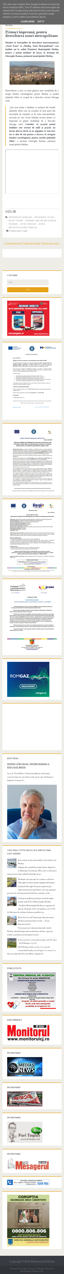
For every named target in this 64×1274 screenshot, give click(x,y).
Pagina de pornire (31, 243)
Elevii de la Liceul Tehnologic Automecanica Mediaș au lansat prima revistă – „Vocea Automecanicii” (36, 920)
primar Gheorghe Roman (41, 221)
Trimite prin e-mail (16, 230)
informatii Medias (20, 217)
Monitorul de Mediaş (43, 1261)
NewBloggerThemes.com (32, 1271)
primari (13, 224)
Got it (40, 21)
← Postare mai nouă (12, 243)
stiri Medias (28, 224)
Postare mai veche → (51, 243)
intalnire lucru (44, 217)
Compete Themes (28, 1268)
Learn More (28, 21)
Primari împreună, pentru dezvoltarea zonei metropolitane (31, 34)
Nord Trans (16, 221)
